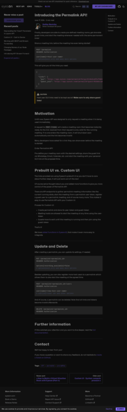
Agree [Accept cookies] (120, 409)
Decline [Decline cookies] (109, 409)
